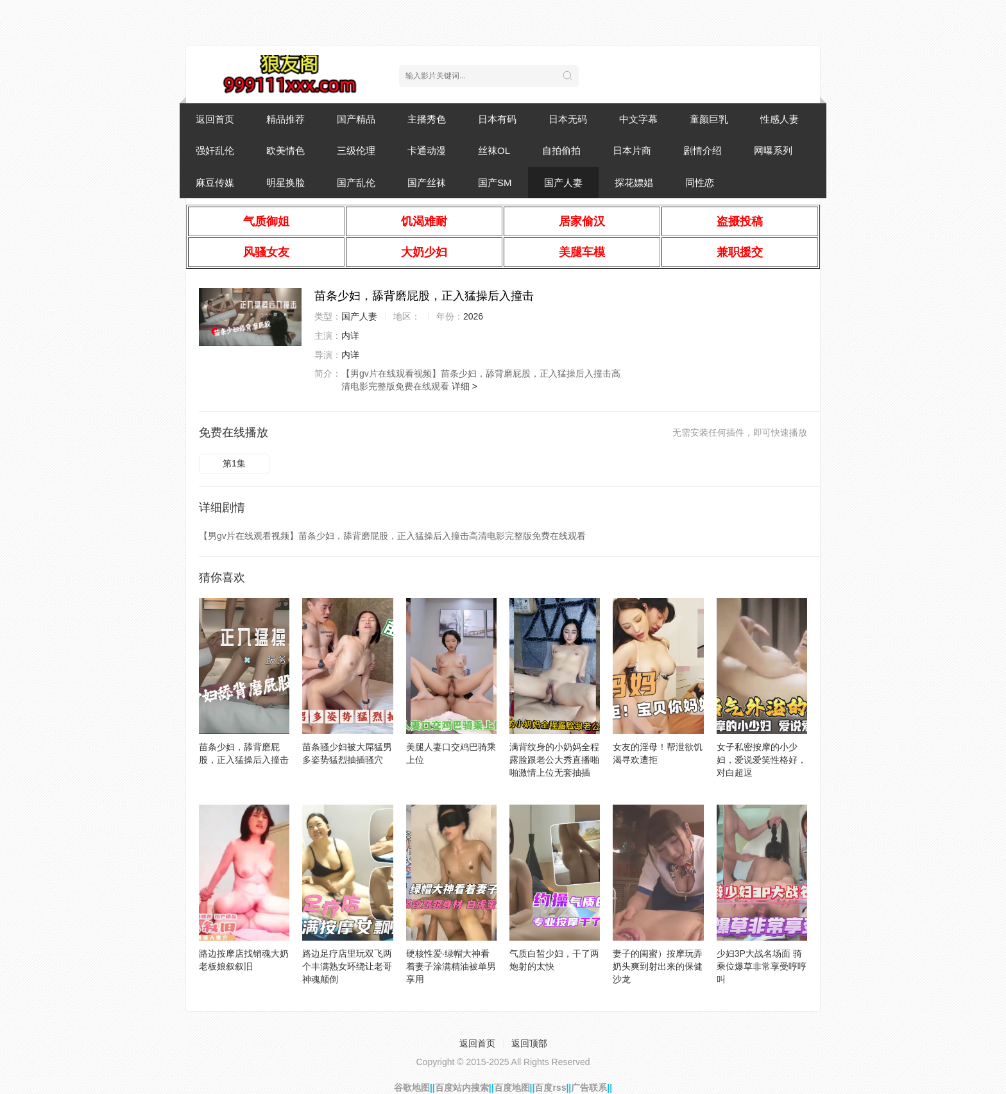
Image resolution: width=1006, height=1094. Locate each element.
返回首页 (215, 119)
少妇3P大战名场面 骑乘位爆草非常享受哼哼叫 (761, 966)
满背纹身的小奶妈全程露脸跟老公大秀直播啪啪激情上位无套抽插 (554, 760)
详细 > (464, 386)
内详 (350, 335)
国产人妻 (563, 182)
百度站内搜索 (462, 1087)
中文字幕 (638, 119)
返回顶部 (529, 1043)
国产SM (495, 182)
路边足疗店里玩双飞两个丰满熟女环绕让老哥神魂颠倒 (347, 966)
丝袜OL (494, 150)
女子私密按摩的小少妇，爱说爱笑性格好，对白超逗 (761, 760)
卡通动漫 (426, 150)
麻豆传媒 (215, 182)
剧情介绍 (702, 150)
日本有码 (497, 119)
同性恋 (699, 182)
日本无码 (568, 119)
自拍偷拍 (561, 150)
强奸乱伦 (215, 150)
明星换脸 (285, 182)
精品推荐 (285, 119)
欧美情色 (285, 150)
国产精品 (356, 119)
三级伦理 (356, 150)
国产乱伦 (356, 182)
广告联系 (589, 1087)
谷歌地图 (412, 1087)
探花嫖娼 (634, 182)
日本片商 (632, 150)
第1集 (234, 463)
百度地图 (512, 1087)
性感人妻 (779, 119)
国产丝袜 (426, 182)
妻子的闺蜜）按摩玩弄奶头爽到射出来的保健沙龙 (658, 966)
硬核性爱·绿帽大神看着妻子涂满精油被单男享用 (451, 966)
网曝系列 (773, 150)
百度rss (550, 1087)
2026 (473, 316)
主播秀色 (426, 119)
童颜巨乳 (709, 119)
